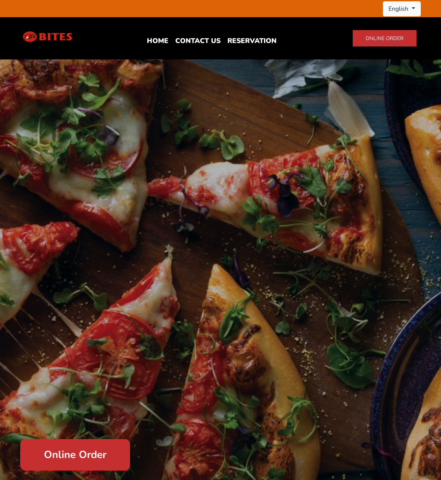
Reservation (251, 41)
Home (157, 41)
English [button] (399, 9)
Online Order (385, 38)
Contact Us (197, 41)
